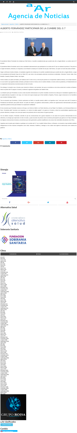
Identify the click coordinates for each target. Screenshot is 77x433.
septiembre (3, 275)
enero (1, 271)
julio (1, 262)
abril (1, 258)
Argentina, (16, 32)
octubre (2, 273)
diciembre (2, 287)
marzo (1, 260)
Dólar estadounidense (8, 431)
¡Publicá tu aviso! (6, 424)
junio (1, 257)
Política (17, 24)
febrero (2, 269)
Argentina (12, 24)
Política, (21, 32)
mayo (1, 265)
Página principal (4, 24)
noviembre (3, 272)
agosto (2, 261)
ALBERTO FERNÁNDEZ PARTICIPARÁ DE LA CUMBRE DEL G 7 (32, 28)
